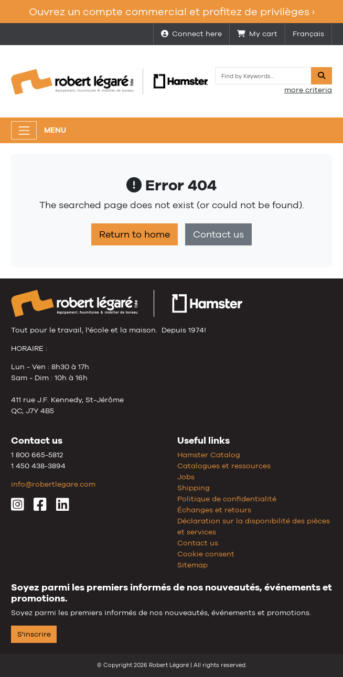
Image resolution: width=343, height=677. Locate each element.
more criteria (308, 89)
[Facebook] (40, 507)
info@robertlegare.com (53, 484)
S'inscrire (34, 634)
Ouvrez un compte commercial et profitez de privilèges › (172, 11)
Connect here (191, 33)
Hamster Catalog (208, 454)
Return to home (134, 234)
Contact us (218, 234)
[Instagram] (17, 507)
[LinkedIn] (62, 507)
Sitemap (192, 565)
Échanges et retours (214, 510)
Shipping (193, 487)
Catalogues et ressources (224, 465)
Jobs (186, 476)
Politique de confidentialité (226, 499)
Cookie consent (205, 554)
